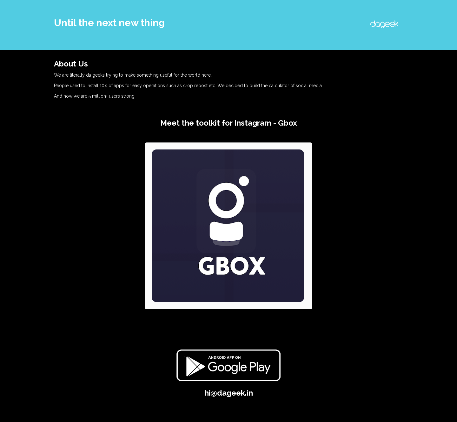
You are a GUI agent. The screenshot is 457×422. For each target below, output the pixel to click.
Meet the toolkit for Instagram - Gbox (228, 123)
